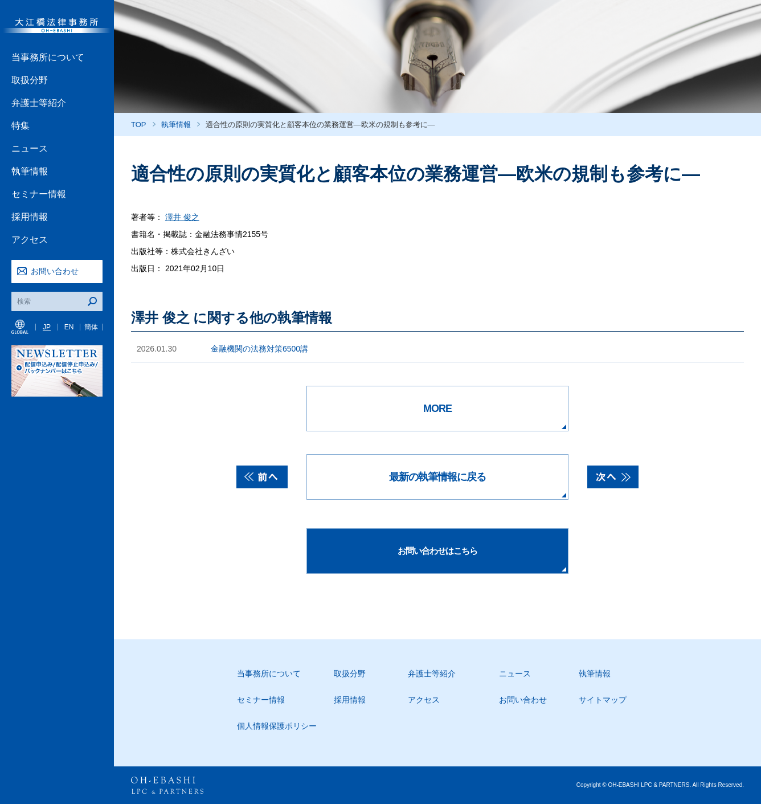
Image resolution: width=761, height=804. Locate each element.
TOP (138, 124)
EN (69, 327)
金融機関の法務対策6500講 (259, 348)
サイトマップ (603, 699)
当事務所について (47, 57)
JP (47, 327)
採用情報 (29, 217)
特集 (20, 125)
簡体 (91, 327)
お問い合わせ (55, 271)
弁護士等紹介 (38, 103)
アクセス (29, 239)
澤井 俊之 (182, 217)
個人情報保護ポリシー (277, 725)
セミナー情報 (38, 194)
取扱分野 (29, 80)
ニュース (29, 148)
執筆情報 (29, 171)
